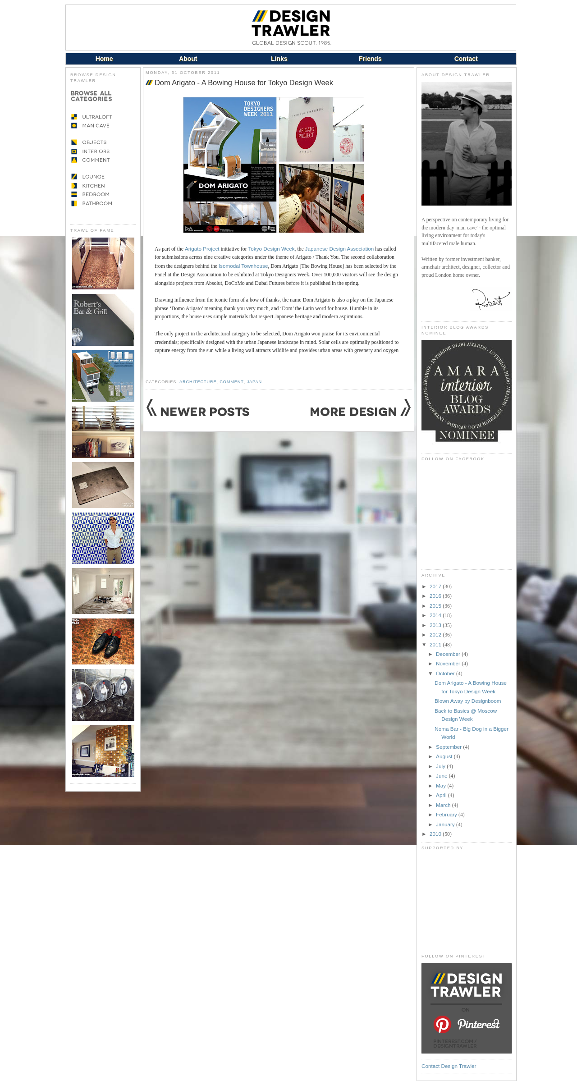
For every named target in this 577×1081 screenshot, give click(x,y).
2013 (436, 625)
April (442, 795)
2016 (436, 596)
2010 (436, 834)
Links (279, 58)
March (444, 805)
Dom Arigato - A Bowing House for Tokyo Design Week (244, 82)
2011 (436, 644)
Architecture (197, 382)
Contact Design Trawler (448, 1066)
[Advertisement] (466, 900)
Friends (370, 58)
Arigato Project (202, 249)
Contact (466, 58)
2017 (436, 586)
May (441, 785)
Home (104, 58)
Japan (254, 382)
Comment (231, 382)
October (446, 673)
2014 (436, 615)
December (449, 654)
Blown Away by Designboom (468, 701)
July (441, 766)
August (445, 756)
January (446, 824)
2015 (436, 606)
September (449, 747)
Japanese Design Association (339, 249)
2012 (436, 634)
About (188, 58)
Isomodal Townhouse (243, 266)
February (447, 814)
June (442, 776)
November (449, 663)
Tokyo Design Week (271, 249)
